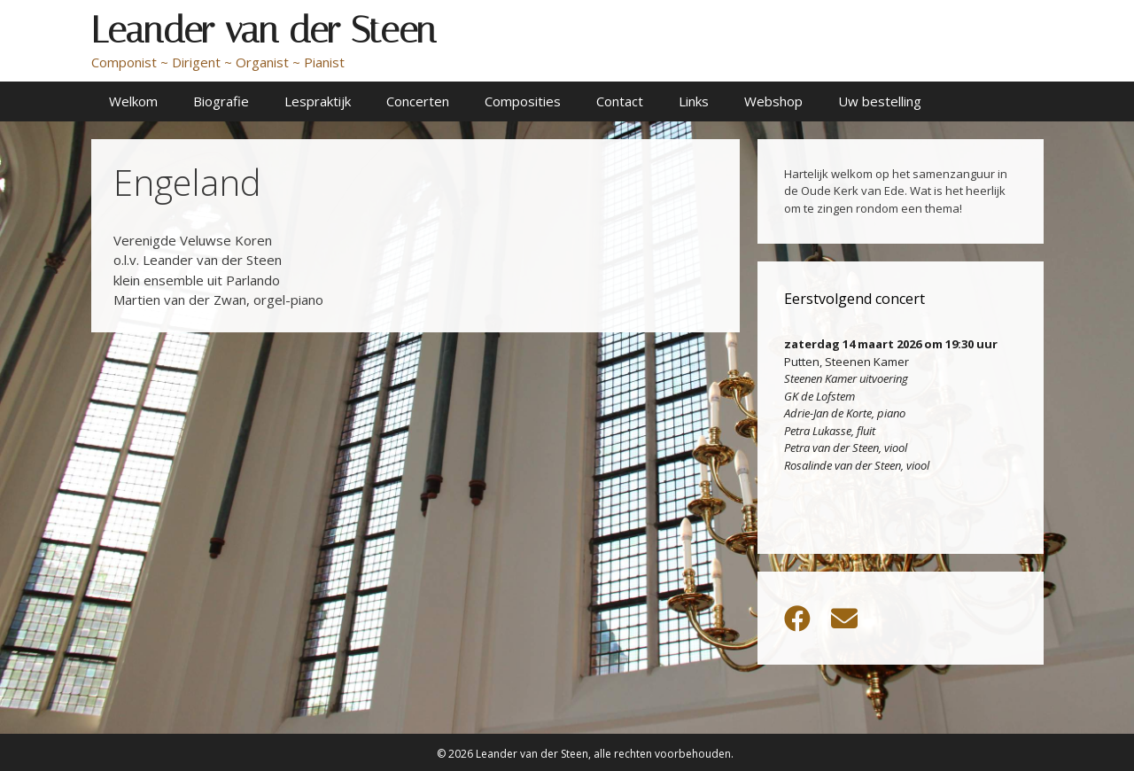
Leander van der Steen (263, 30)
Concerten (417, 101)
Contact (619, 101)
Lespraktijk (317, 101)
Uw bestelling (879, 101)
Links (694, 101)
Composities (523, 101)
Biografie (221, 101)
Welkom (133, 101)
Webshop (773, 101)
